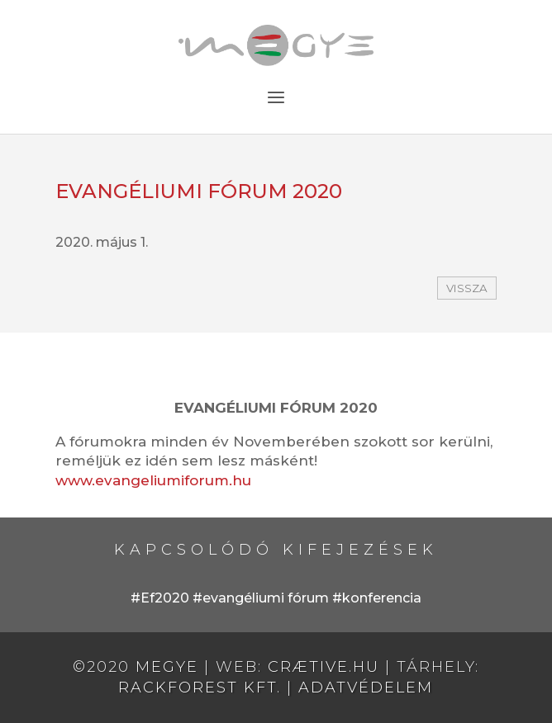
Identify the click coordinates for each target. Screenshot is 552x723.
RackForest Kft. (199, 687)
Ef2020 (164, 598)
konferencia (381, 598)
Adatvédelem (365, 687)
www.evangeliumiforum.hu (153, 480)
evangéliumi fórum (265, 598)
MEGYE (167, 667)
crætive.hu (323, 667)
